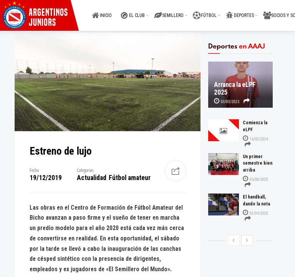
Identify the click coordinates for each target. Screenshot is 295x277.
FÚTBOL (205, 11)
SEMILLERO (169, 11)
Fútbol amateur (130, 178)
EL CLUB (133, 11)
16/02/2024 (255, 139)
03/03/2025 (226, 102)
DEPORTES (240, 11)
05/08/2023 (255, 179)
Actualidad (91, 178)
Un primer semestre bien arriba (257, 163)
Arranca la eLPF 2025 (235, 88)
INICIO (102, 11)
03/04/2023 (255, 213)
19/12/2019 (46, 178)
